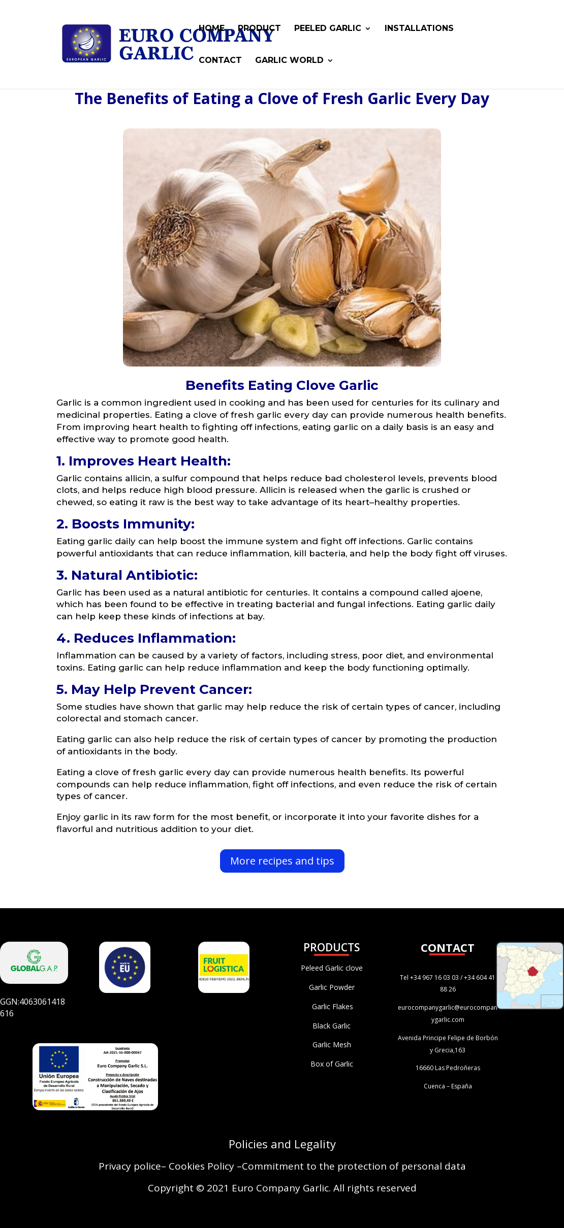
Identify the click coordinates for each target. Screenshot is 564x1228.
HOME (212, 29)
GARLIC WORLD (289, 61)
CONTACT (220, 61)
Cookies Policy (201, 1166)
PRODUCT (259, 29)
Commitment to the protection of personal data (354, 1166)
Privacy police (130, 1166)
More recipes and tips (282, 861)
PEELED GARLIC (327, 29)
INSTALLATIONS (419, 29)
